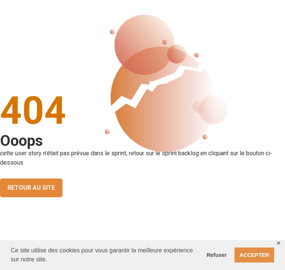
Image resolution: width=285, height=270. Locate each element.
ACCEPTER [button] (254, 255)
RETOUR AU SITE (31, 187)
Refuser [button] (217, 255)
